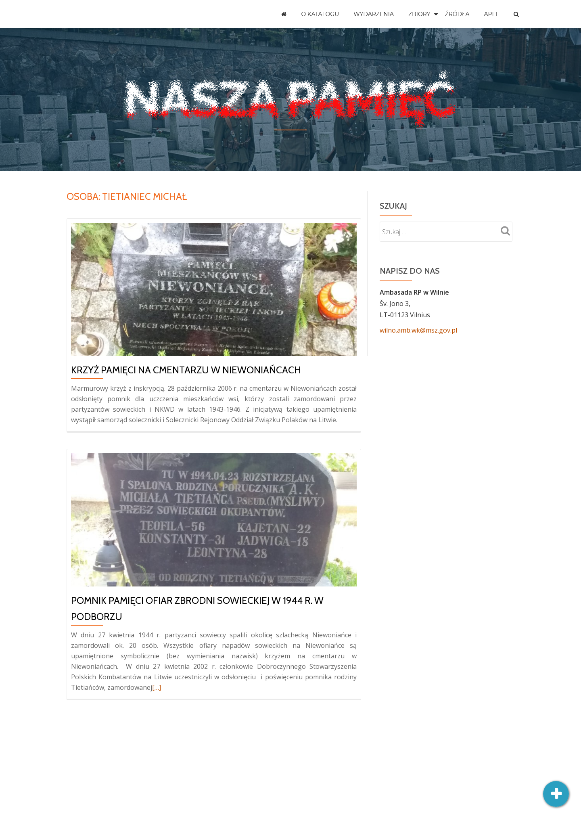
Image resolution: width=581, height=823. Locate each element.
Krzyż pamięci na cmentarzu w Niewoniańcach (186, 370)
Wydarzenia (373, 14)
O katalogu (320, 14)
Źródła (457, 14)
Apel (491, 14)
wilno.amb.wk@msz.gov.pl (418, 330)
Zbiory (419, 14)
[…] (156, 687)
